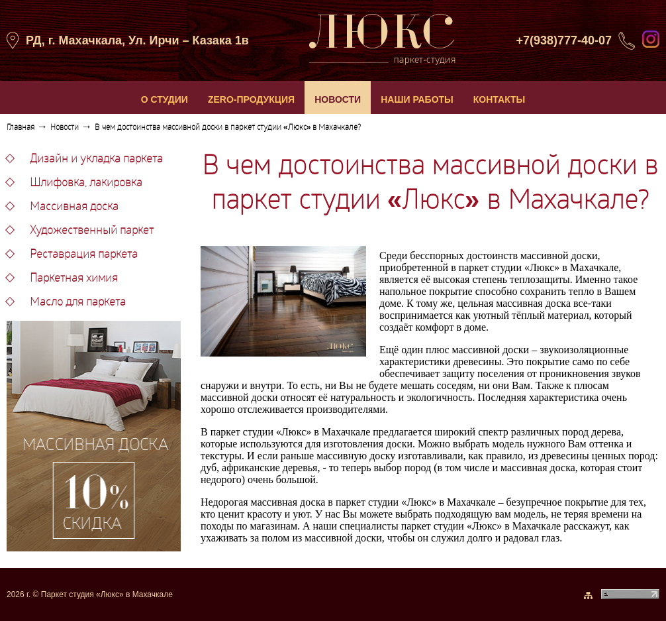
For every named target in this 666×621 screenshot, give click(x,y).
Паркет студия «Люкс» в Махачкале (107, 594)
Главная (20, 128)
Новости (64, 128)
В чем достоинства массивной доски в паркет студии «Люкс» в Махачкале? (228, 128)
